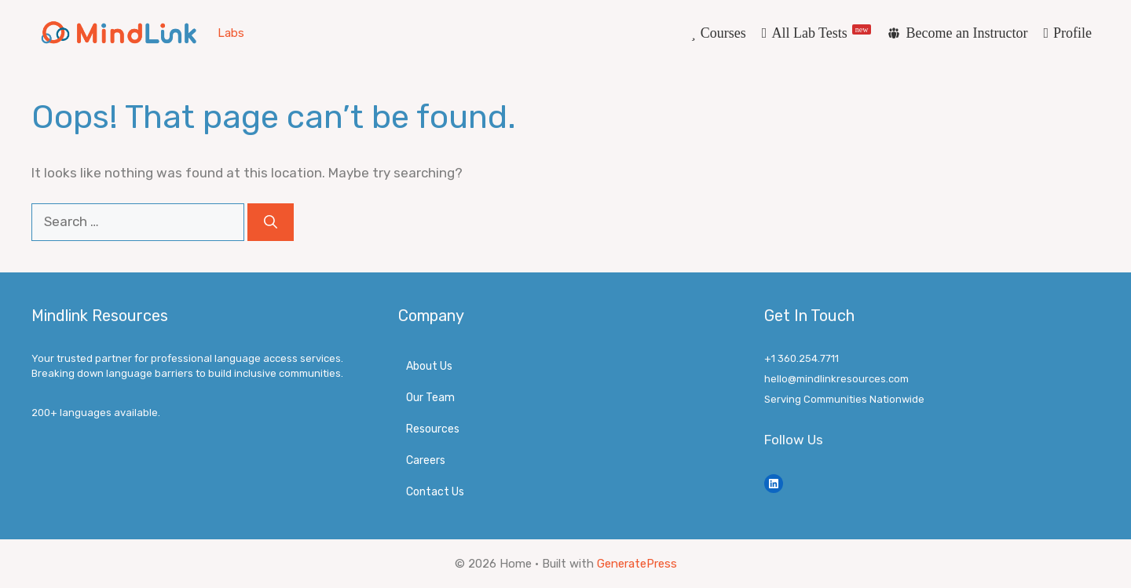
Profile (1072, 33)
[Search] (270, 222)
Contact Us (435, 492)
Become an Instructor (966, 33)
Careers (425, 460)
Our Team (430, 397)
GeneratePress (637, 564)
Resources (432, 429)
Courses (723, 33)
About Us (429, 366)
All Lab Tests (821, 32)
